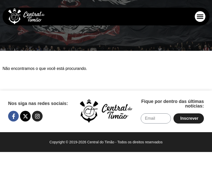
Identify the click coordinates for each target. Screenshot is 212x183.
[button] (200, 16)
